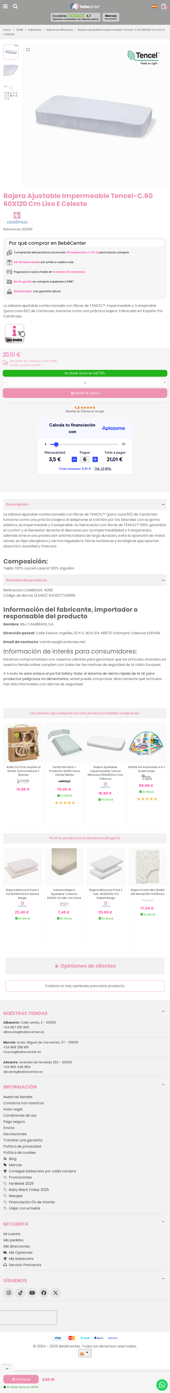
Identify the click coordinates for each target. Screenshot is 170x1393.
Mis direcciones (16, 1246)
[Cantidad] (85, 382)
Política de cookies (19, 1152)
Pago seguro (14, 1121)
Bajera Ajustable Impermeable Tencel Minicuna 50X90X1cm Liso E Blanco (105, 773)
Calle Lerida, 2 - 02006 (29, 1022)
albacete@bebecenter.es (23, 1032)
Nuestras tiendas (18, 1096)
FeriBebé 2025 (18, 1183)
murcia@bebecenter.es (22, 1052)
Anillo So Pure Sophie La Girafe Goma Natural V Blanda (23, 771)
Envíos (9, 1127)
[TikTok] (20, 1293)
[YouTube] (32, 1293)
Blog (9, 1159)
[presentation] (28, 1317)
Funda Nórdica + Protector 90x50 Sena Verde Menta (64, 771)
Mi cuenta (11, 1233)
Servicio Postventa (22, 1265)
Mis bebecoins (18, 1258)
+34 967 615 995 (16, 1027)
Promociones (17, 1177)
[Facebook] (44, 1293)
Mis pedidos (13, 1240)
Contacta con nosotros (23, 1103)
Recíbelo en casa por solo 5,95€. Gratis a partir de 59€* (34, 363)
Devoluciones (15, 1134)
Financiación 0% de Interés (29, 1202)
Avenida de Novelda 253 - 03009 (37, 1062)
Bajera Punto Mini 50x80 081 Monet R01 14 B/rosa (147, 892)
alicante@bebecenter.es (23, 1072)
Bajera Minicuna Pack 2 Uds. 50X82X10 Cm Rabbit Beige (105, 894)
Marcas (111, 17)
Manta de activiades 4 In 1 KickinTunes (146, 769)
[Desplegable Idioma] (154, 6)
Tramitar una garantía (22, 1140)
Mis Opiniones (18, 1252)
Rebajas (13, 1196)
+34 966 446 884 (17, 1067)
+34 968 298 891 (16, 1047)
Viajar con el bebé (21, 1208)
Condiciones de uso (20, 1115)
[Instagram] (8, 1293)
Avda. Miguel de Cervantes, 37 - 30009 (40, 1042)
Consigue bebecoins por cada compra (39, 1171)
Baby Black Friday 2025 (26, 1189)
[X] (55, 1293)
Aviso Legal (12, 1109)
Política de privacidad (22, 1146)
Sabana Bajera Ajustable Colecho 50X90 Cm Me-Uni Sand (64, 894)
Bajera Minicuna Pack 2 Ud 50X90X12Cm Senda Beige (22, 894)
